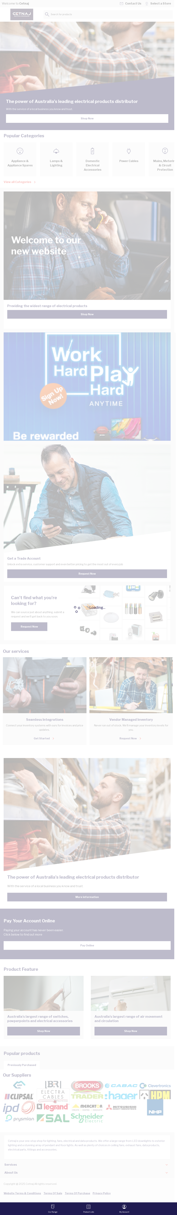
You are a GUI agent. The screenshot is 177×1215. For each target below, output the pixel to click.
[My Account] (124, 1208)
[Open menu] (52, 1208)
